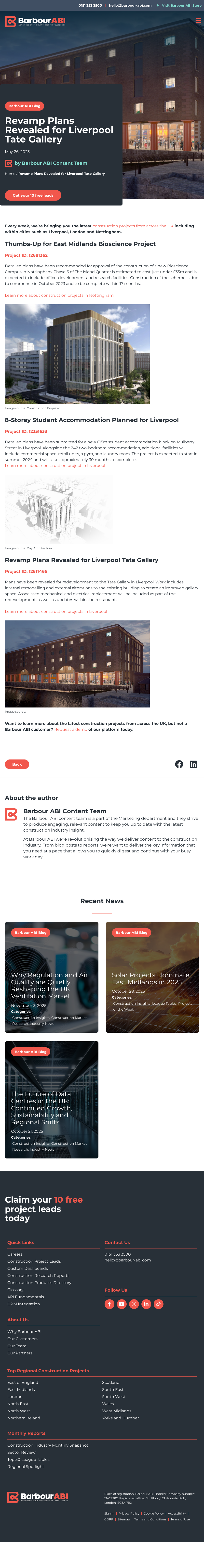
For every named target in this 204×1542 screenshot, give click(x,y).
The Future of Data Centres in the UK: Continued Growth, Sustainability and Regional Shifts (41, 1108)
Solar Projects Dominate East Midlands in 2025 (151, 978)
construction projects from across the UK (133, 226)
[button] (17, 764)
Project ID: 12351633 (26, 431)
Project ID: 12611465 (26, 571)
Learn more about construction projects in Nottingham (59, 295)
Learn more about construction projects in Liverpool (56, 611)
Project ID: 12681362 (26, 255)
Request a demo (70, 729)
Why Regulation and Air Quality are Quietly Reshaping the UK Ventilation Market (49, 985)
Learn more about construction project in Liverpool (55, 465)
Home (10, 174)
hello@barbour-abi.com (130, 5)
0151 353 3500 (118, 1254)
